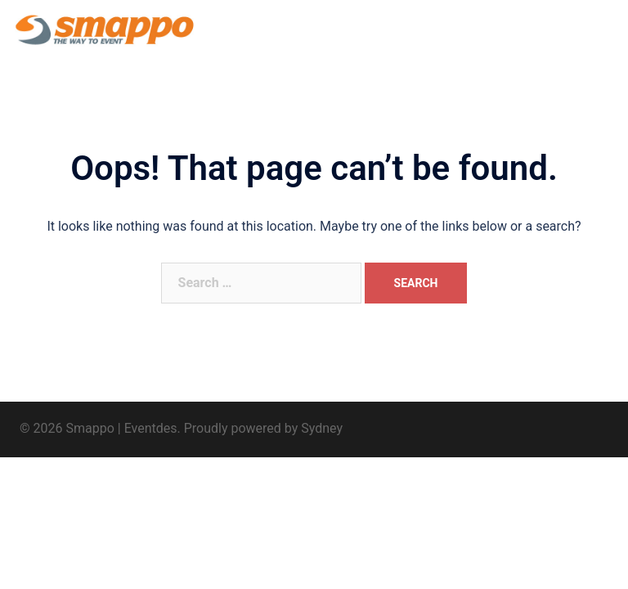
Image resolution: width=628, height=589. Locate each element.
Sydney (322, 428)
